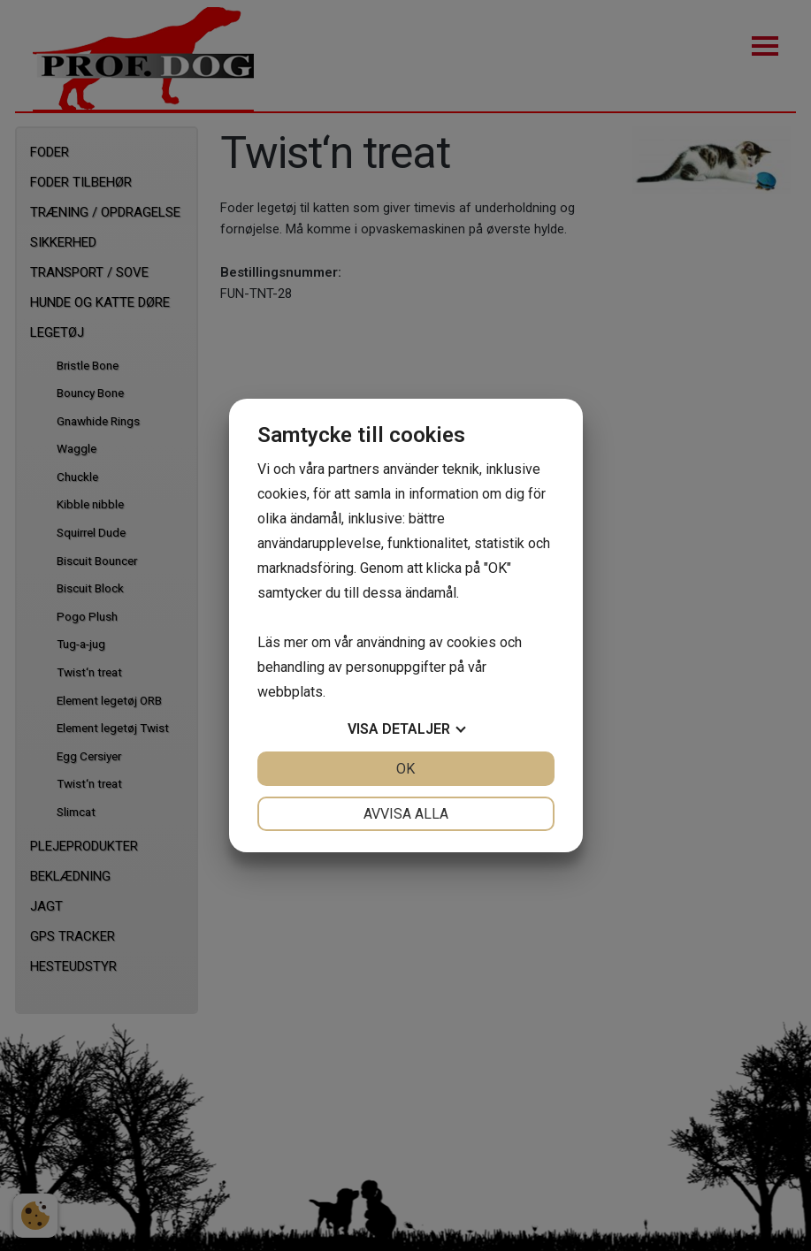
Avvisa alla (405, 813)
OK (405, 768)
